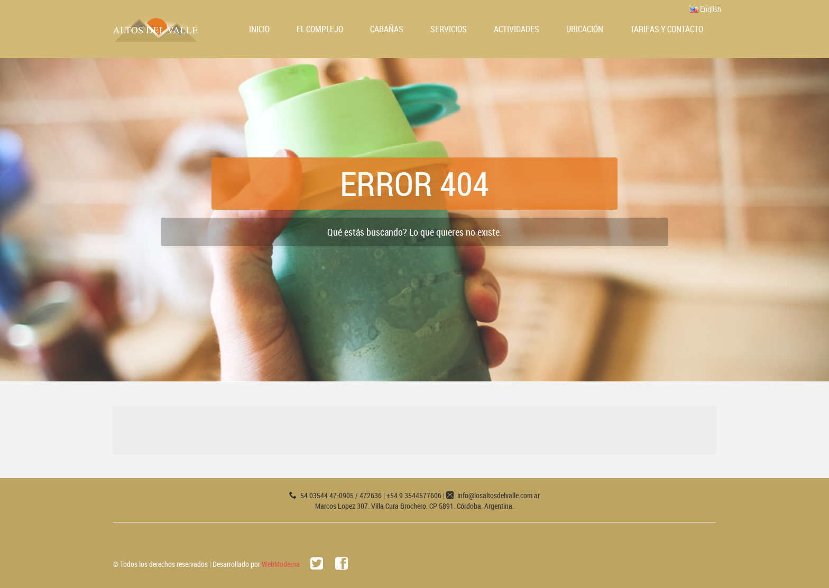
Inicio (259, 29)
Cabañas (386, 29)
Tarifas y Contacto (666, 29)
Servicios (448, 29)
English (705, 9)
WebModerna (281, 564)
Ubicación (584, 29)
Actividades (516, 29)
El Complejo (320, 29)
